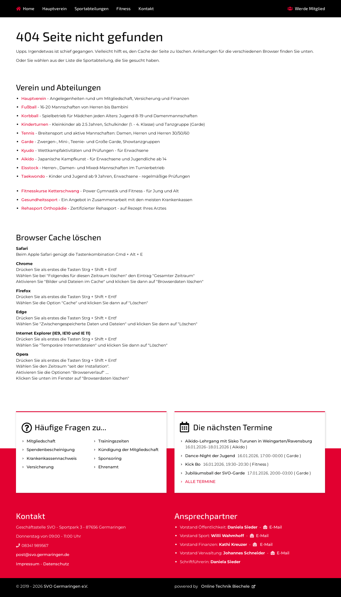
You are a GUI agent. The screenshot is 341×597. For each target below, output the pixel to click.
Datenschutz (56, 563)
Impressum (27, 563)
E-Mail (275, 527)
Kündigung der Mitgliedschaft (128, 449)
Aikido (27, 158)
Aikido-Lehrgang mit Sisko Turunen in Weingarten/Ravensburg (248, 441)
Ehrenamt (108, 466)
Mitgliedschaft (41, 441)
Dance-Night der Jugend (210, 455)
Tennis (27, 133)
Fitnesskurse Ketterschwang (50, 190)
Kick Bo (193, 464)
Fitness (123, 8)
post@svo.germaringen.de (42, 554)
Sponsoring (109, 458)
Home (28, 8)
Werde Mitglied (310, 8)
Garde (27, 141)
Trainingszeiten (113, 441)
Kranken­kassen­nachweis (52, 458)
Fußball (28, 106)
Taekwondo (33, 176)
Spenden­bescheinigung (51, 449)
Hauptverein (54, 8)
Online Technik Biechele (225, 586)
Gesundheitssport (39, 199)
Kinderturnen (34, 124)
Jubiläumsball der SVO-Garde (215, 473)
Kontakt (146, 8)
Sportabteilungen (91, 8)
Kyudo (27, 150)
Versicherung (40, 466)
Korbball (29, 115)
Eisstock (29, 167)
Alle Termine (200, 481)
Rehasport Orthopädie (44, 208)
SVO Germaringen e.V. (66, 586)
